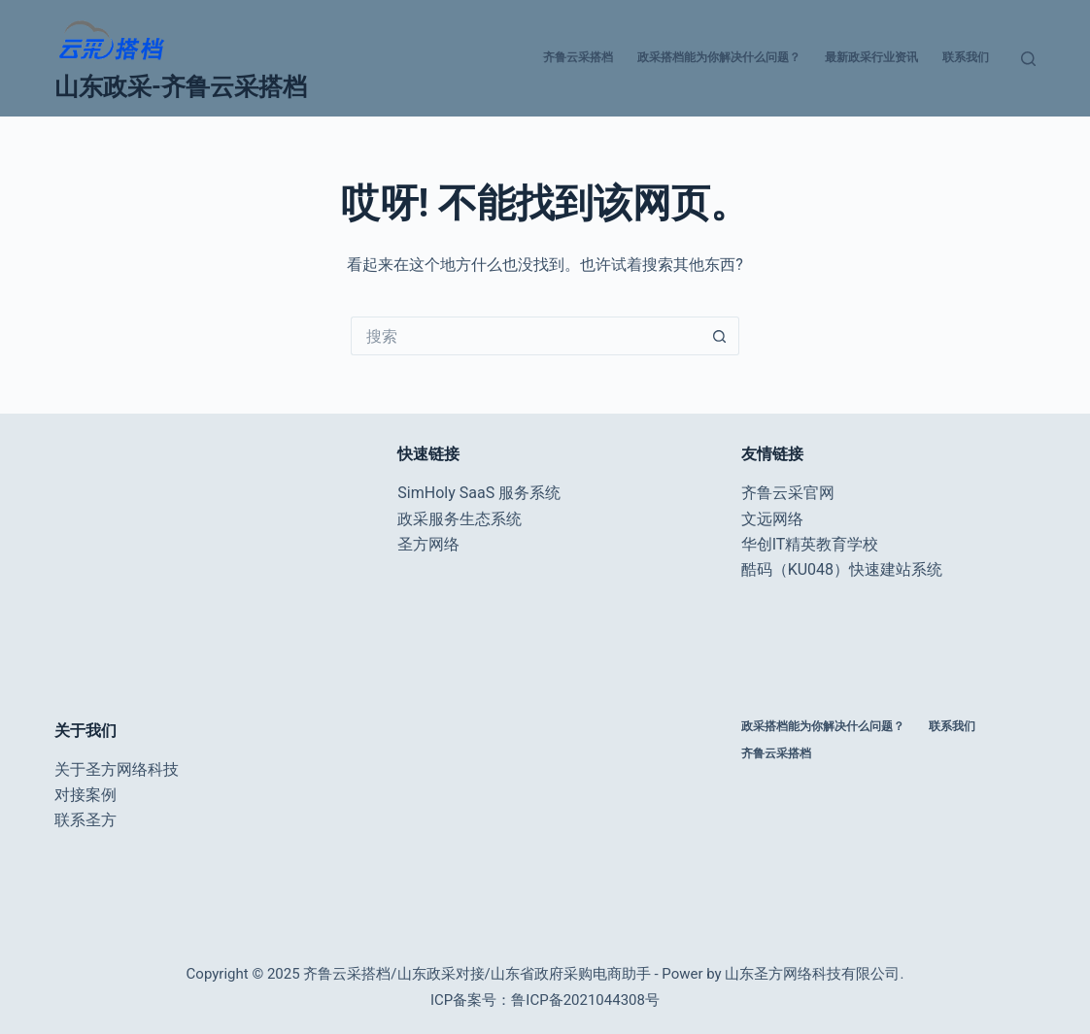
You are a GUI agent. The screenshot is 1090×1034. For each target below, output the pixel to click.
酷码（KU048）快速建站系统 (841, 569)
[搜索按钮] (719, 336)
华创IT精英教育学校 (810, 544)
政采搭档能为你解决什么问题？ (718, 57)
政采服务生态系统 (459, 519)
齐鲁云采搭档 (578, 57)
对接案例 (85, 794)
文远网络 (772, 519)
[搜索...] (525, 336)
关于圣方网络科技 (116, 769)
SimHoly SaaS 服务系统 (479, 493)
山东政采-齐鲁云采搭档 (180, 87)
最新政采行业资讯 (871, 57)
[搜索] (1028, 58)
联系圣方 (85, 820)
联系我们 (965, 57)
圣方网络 (428, 544)
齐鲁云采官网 (788, 493)
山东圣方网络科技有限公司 (812, 974)
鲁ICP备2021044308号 (585, 1000)
